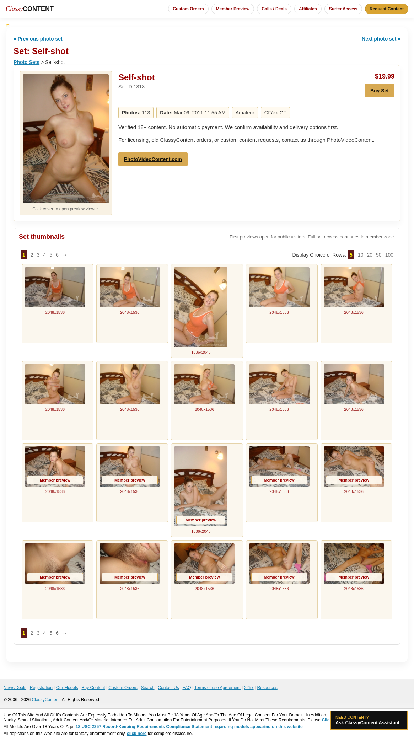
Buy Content (93, 687)
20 (369, 255)
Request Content (387, 8)
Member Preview (233, 8)
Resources (267, 687)
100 (389, 255)
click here (136, 733)
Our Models (67, 687)
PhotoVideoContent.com (153, 159)
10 (361, 255)
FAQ (186, 687)
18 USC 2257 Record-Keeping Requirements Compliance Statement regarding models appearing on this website (189, 726)
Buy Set (379, 90)
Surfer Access (343, 8)
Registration (41, 687)
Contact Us (168, 687)
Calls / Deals (274, 8)
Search (147, 687)
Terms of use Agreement (217, 687)
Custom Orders (188, 8)
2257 (249, 687)
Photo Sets (26, 62)
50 (379, 255)
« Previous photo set (38, 39)
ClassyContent (46, 699)
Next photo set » (381, 39)
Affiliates (308, 8)
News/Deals (15, 687)
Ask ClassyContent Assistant (368, 720)
